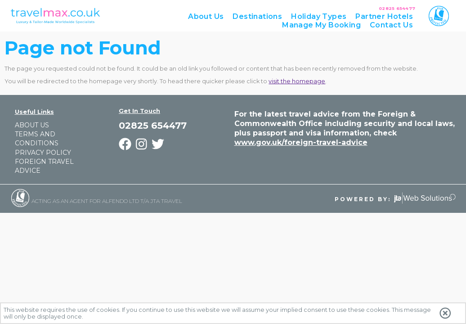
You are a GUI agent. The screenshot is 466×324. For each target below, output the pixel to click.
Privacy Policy (43, 152)
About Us (32, 125)
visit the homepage (297, 81)
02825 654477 (397, 8)
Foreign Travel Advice (44, 166)
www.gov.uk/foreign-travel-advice (300, 142)
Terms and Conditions (36, 138)
